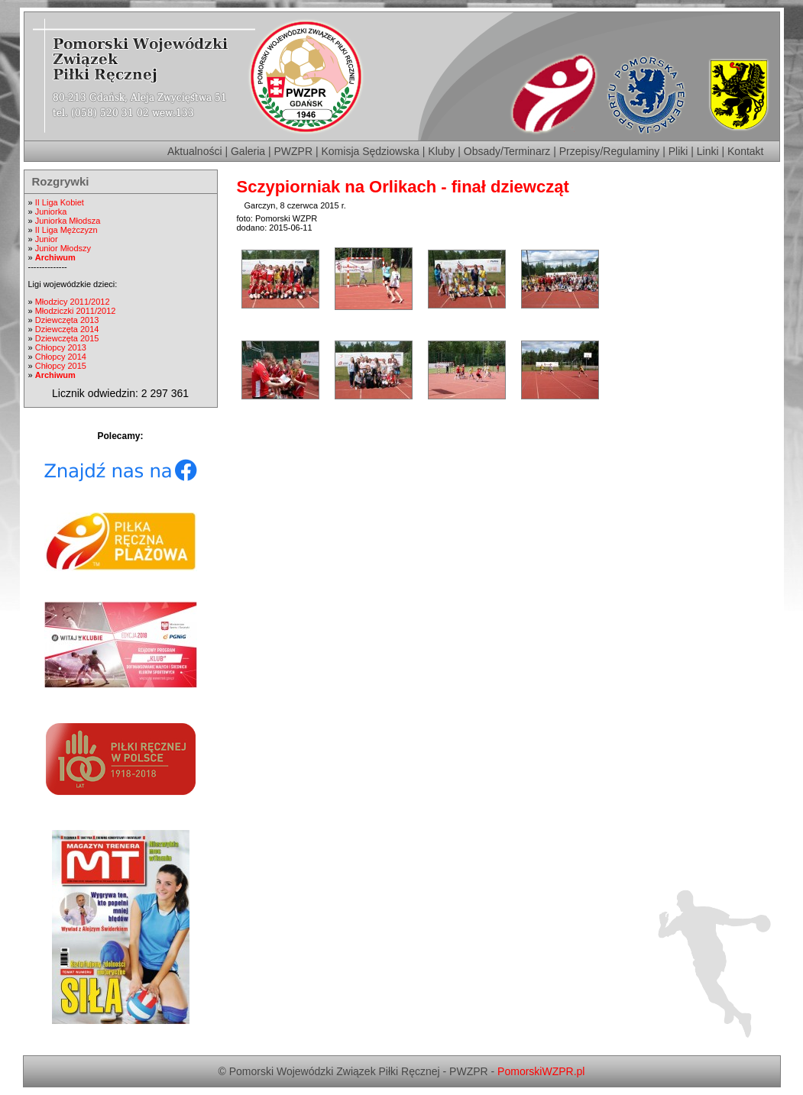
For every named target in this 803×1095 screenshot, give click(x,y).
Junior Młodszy (63, 248)
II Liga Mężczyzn (66, 229)
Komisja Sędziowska (370, 151)
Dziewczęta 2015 (67, 338)
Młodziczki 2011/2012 (75, 310)
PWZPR (293, 151)
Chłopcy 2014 (60, 356)
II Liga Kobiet (59, 202)
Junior (46, 239)
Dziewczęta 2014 (67, 329)
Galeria (248, 151)
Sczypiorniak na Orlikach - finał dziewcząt (403, 186)
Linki (708, 151)
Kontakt (745, 151)
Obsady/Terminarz (507, 151)
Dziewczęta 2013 (67, 320)
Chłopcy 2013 (60, 347)
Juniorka (51, 211)
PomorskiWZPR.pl (540, 1071)
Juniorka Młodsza (68, 220)
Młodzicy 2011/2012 (72, 301)
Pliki (678, 151)
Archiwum (55, 257)
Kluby (441, 151)
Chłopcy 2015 (60, 365)
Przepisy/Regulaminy (609, 151)
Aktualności (194, 151)
